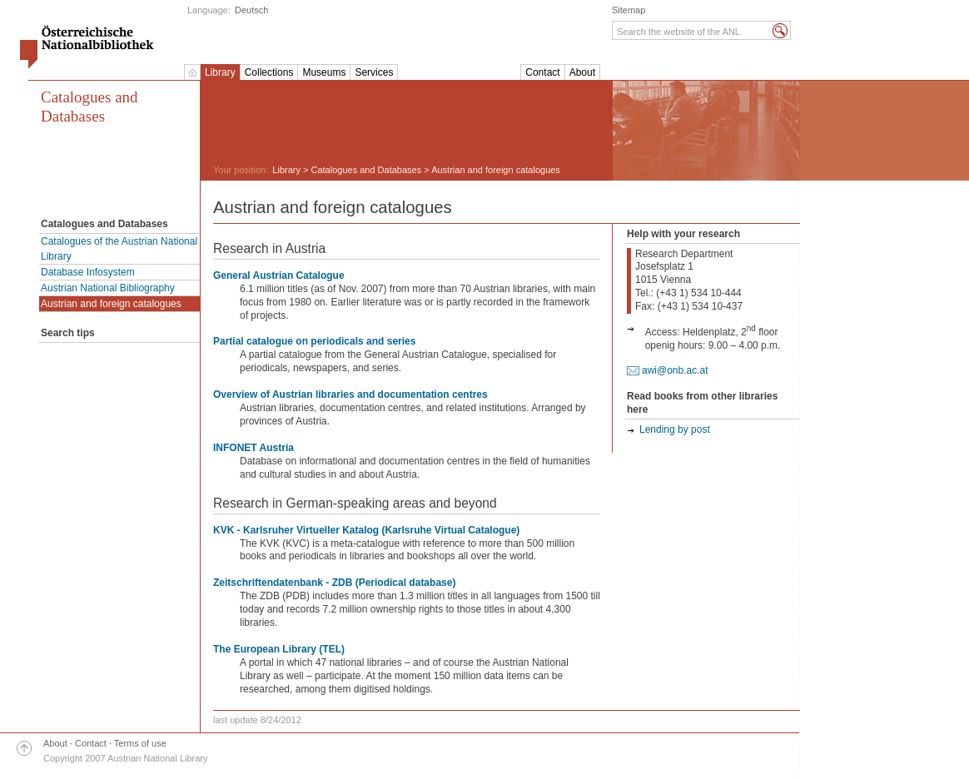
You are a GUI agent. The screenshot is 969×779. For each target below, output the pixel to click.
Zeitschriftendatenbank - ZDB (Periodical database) (334, 582)
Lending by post (674, 429)
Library (220, 72)
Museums (323, 72)
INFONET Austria (253, 448)
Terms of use (140, 743)
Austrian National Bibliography (108, 288)
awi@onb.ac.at (675, 370)
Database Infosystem (88, 272)
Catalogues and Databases (89, 106)
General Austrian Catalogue (279, 275)
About (582, 72)
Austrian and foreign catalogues (111, 304)
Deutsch (251, 10)
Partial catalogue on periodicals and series (314, 341)
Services (374, 72)
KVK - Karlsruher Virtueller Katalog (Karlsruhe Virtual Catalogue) (366, 530)
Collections (269, 72)
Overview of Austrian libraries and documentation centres (350, 394)
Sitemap (628, 10)
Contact (542, 72)
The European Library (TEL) (279, 649)
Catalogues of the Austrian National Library (119, 249)
